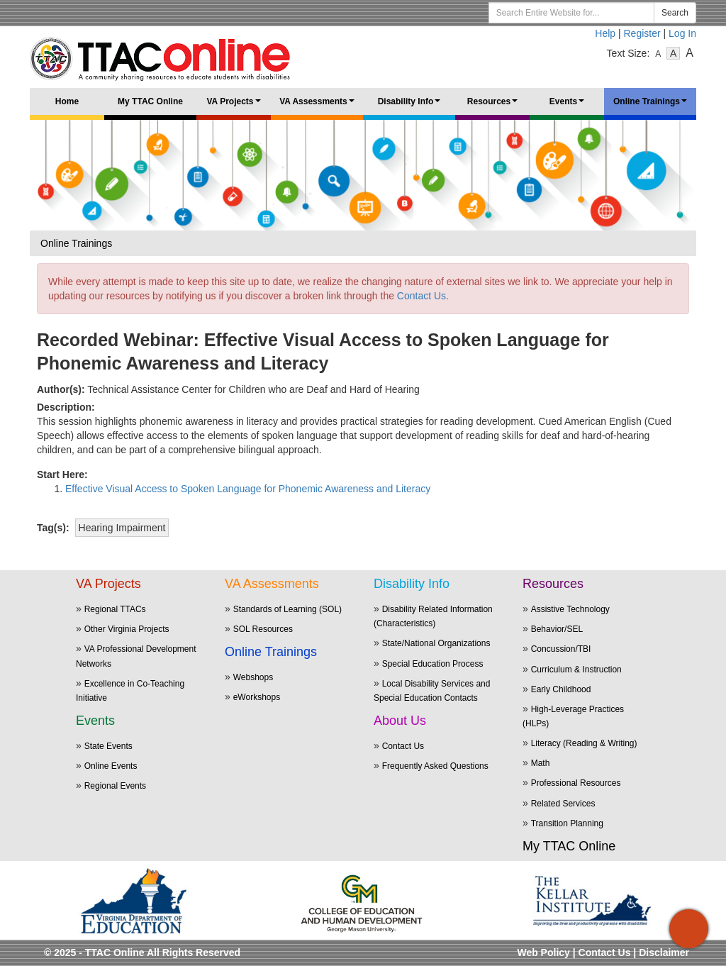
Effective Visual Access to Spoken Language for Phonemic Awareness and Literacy (247, 488)
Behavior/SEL (557, 629)
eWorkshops (256, 697)
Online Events (111, 766)
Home (67, 101)
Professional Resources (576, 783)
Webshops (253, 677)
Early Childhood (561, 689)
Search (674, 13)
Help (605, 33)
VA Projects (235, 105)
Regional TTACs (115, 609)
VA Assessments (319, 105)
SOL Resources (263, 629)
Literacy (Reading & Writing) (584, 743)
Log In (682, 33)
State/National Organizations (436, 643)
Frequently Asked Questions (435, 766)
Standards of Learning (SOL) (287, 609)
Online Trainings (652, 105)
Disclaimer (664, 952)
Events (568, 105)
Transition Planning (567, 823)
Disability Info (411, 105)
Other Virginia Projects (126, 629)
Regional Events (115, 786)
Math (540, 763)
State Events (108, 746)
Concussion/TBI (561, 649)
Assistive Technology (570, 609)
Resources (494, 105)
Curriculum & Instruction (576, 669)
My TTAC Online (150, 101)
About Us (400, 721)
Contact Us (421, 295)
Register (642, 33)
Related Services (563, 804)
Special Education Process (433, 664)
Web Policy (543, 952)
